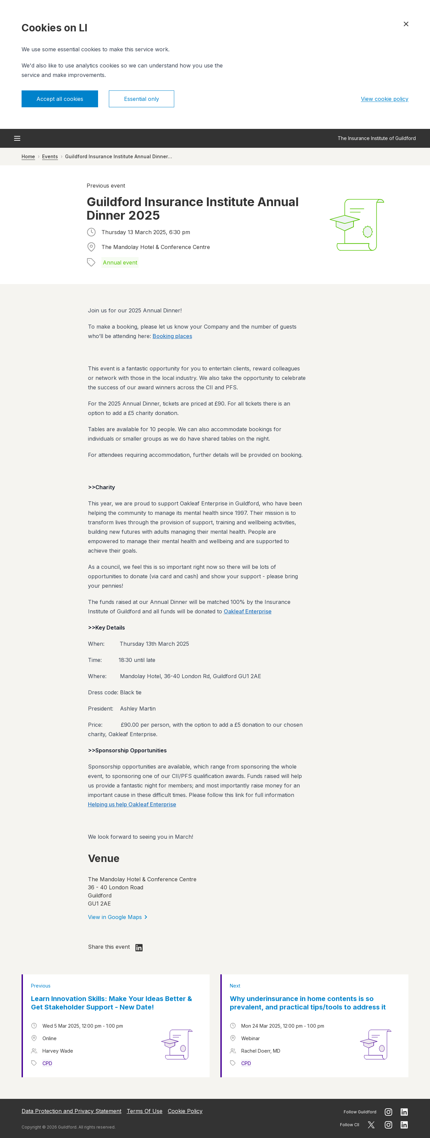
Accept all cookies (59, 98)
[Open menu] (17, 138)
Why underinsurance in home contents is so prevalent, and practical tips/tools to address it (308, 1003)
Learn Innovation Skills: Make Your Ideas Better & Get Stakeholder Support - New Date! (111, 1003)
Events (50, 156)
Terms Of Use (144, 1111)
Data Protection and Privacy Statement (71, 1111)
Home (28, 156)
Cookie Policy (185, 1111)
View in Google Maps (117, 917)
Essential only (141, 98)
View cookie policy (384, 98)
